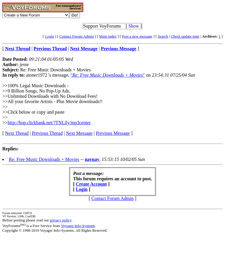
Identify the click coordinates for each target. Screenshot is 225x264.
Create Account (91, 183)
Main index (108, 36)
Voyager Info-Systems (78, 225)
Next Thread (16, 133)
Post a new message (137, 36)
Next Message (79, 133)
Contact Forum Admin (76, 36)
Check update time (185, 36)
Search (163, 36)
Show (133, 25)
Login (49, 36)
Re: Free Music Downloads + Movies (44, 159)
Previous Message (113, 133)
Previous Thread (47, 133)
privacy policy (60, 220)
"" (107, 75)
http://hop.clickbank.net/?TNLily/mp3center (49, 122)
